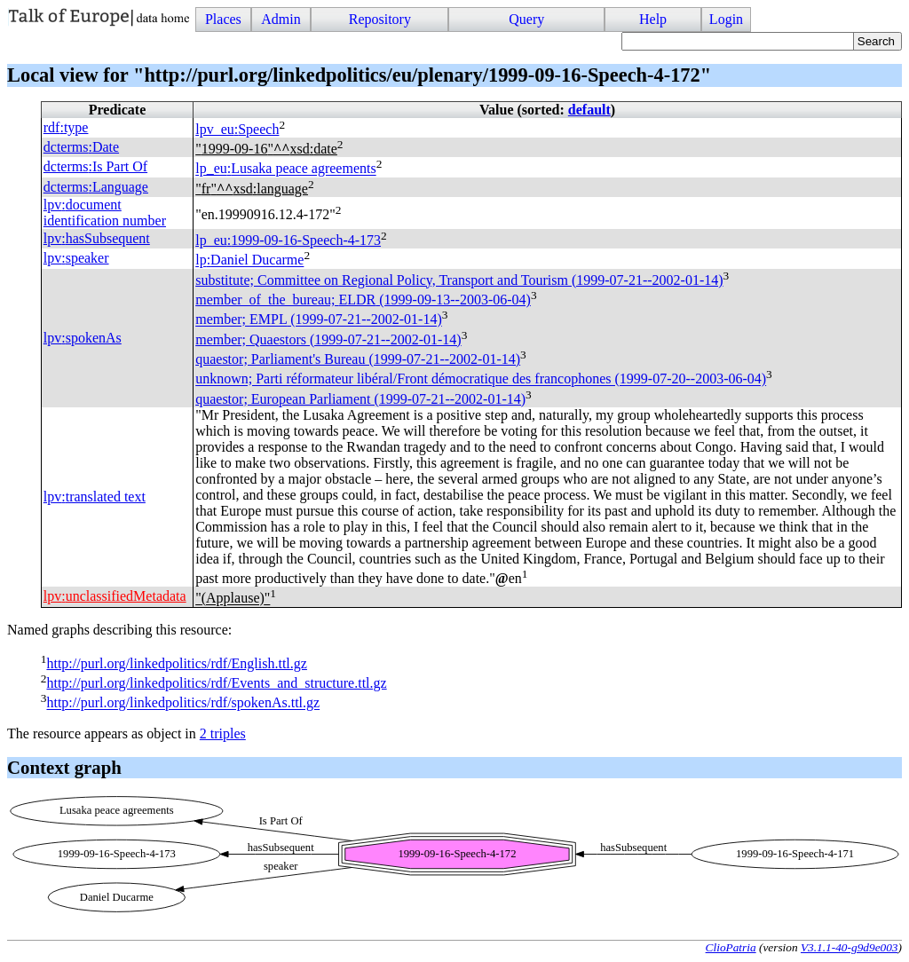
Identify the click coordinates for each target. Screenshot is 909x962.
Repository (380, 19)
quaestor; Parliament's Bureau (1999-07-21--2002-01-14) (357, 359)
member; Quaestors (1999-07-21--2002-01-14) (328, 339)
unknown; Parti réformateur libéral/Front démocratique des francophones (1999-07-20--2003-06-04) (480, 379)
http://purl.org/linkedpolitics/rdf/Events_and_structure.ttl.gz (216, 682)
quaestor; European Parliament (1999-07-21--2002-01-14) (360, 398)
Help (653, 19)
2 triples (223, 733)
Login (726, 19)
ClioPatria (731, 947)
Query (526, 19)
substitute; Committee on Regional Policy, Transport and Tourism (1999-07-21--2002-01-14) (459, 280)
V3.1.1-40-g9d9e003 (849, 947)
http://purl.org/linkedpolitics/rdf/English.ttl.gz (176, 663)
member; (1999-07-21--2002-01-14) (318, 319)
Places (223, 19)
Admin (280, 19)
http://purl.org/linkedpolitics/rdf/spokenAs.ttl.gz (183, 703)
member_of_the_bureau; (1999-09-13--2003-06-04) (363, 299)
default (589, 109)
